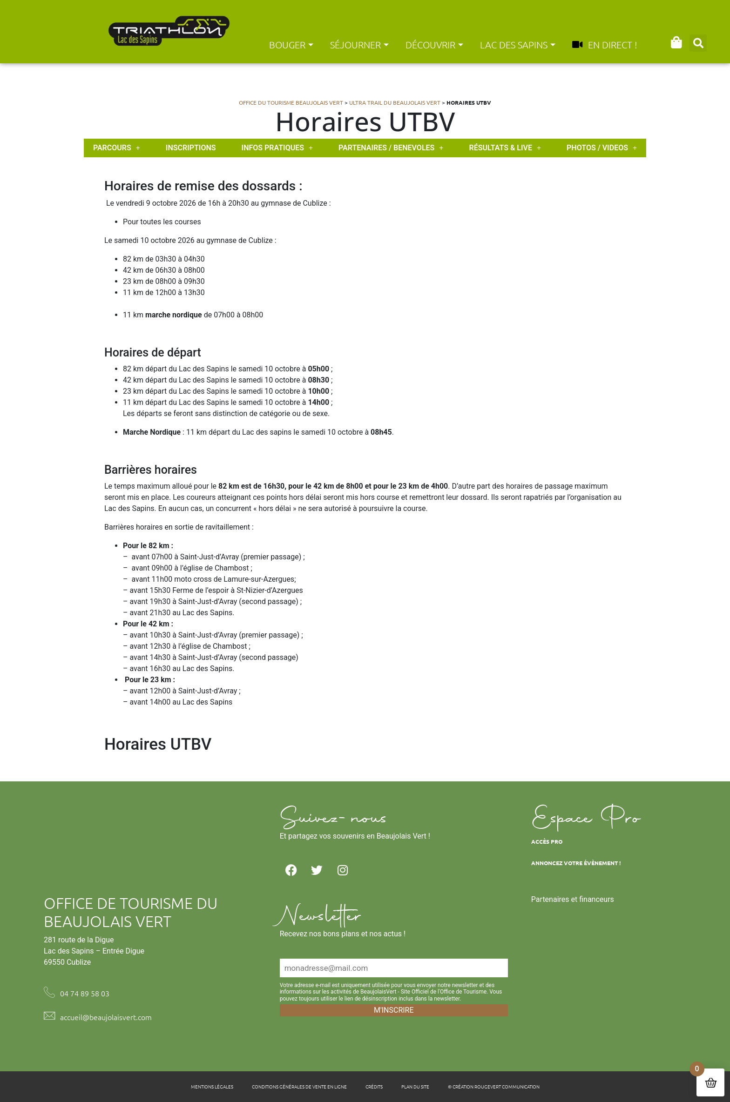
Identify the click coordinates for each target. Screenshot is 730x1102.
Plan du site (415, 1086)
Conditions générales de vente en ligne (299, 1086)
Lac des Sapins (517, 44)
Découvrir (434, 44)
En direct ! (604, 44)
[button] (698, 43)
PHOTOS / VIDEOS (602, 148)
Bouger (291, 44)
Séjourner (359, 44)
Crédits (374, 1086)
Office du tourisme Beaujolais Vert (291, 102)
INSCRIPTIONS (191, 147)
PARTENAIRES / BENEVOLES (390, 148)
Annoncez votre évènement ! (576, 863)
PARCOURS (116, 148)
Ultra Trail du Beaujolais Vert (394, 102)
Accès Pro (546, 841)
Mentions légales (212, 1086)
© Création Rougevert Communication (494, 1086)
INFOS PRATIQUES (277, 148)
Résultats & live (505, 148)
